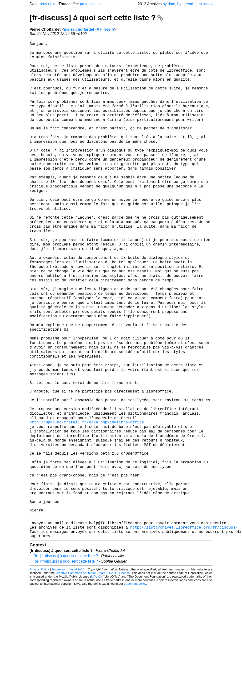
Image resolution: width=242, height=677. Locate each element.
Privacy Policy (39, 659)
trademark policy (135, 673)
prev (43, 4)
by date (169, 4)
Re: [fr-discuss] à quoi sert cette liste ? (65, 645)
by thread (185, 4)
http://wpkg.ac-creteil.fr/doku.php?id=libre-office (87, 489)
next (51, 4)
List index (204, 4)
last (100, 4)
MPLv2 (96, 666)
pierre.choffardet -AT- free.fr (89, 29)
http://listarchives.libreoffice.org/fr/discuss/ (183, 615)
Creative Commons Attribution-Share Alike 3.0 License (93, 662)
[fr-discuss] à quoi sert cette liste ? (96, 17)
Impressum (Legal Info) (68, 659)
